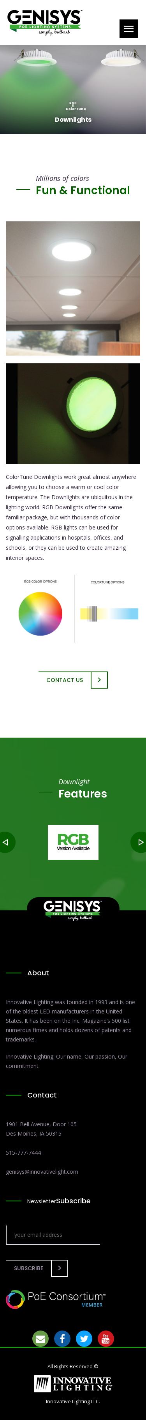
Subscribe (28, 1268)
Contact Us (64, 680)
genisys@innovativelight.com (42, 1171)
